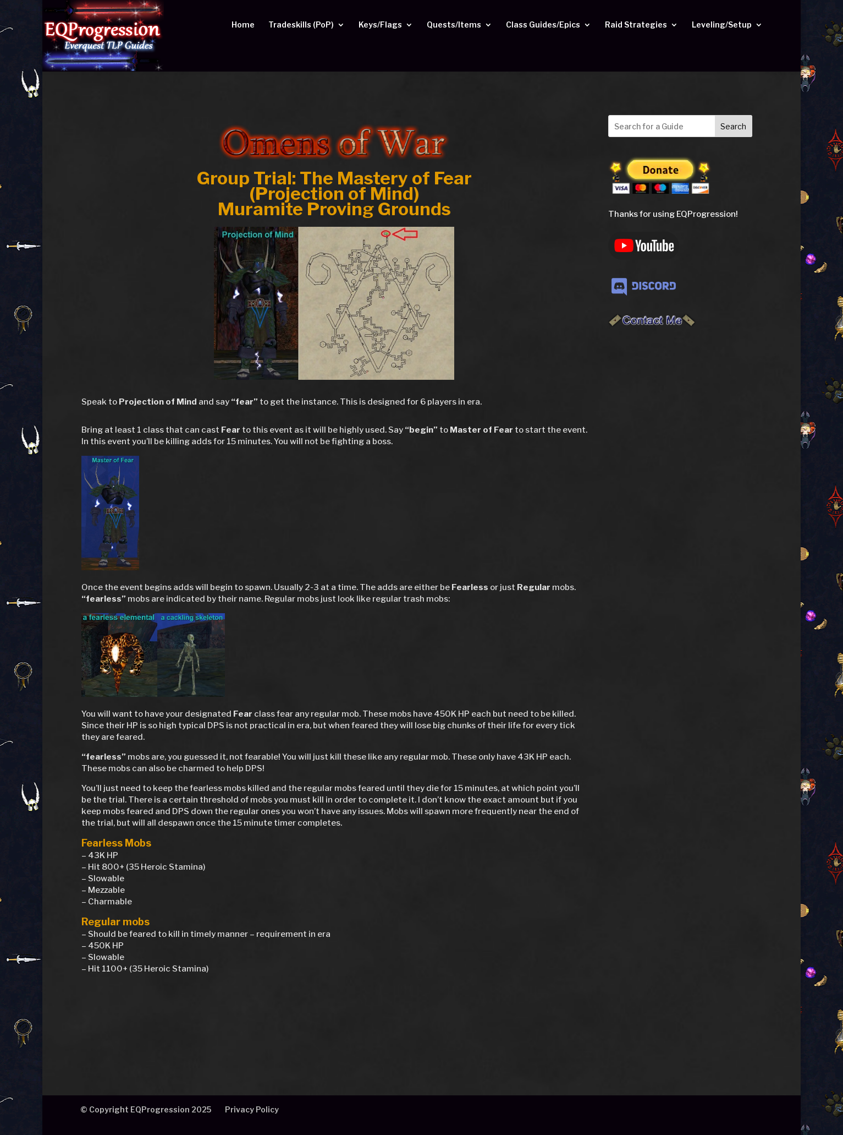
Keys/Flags (380, 25)
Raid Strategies (636, 25)
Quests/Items (454, 25)
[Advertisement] (680, 514)
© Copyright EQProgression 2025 (145, 1109)
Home (243, 25)
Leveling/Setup (722, 25)
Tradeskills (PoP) (301, 25)
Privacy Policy (252, 1109)
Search (733, 126)
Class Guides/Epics (543, 25)
